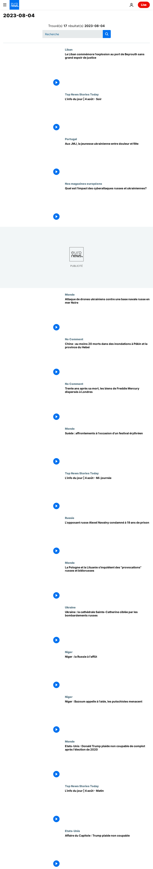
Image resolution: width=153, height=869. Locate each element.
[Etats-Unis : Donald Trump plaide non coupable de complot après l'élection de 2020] (107, 762)
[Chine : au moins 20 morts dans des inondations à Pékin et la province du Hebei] (107, 359)
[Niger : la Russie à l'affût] (107, 672)
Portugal (71, 138)
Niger (69, 651)
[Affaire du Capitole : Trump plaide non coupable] (107, 851)
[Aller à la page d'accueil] (14, 5)
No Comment (74, 339)
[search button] (107, 34)
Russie (69, 517)
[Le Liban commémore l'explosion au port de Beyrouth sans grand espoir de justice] (107, 70)
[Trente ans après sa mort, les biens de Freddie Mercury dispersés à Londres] (107, 404)
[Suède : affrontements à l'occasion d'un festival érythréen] (107, 449)
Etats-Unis (72, 830)
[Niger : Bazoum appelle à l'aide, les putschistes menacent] (107, 717)
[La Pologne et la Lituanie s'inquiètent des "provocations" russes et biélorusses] (107, 583)
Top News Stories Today (82, 94)
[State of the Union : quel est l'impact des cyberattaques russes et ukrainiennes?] (107, 204)
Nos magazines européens (83, 183)
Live (144, 4)
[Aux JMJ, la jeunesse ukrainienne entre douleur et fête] (107, 159)
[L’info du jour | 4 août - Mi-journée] (107, 493)
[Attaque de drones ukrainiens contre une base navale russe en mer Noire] (107, 315)
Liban (69, 49)
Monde (70, 294)
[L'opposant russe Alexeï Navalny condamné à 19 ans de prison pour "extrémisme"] (107, 538)
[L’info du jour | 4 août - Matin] (107, 806)
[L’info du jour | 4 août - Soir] (107, 114)
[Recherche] (76, 34)
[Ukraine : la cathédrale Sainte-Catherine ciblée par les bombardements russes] (107, 627)
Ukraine (70, 607)
